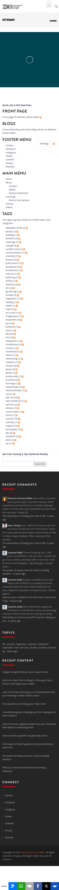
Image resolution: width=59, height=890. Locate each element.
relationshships (13, 390)
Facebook (10, 148)
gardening (11, 291)
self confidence (13, 400)
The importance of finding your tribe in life (24, 515)
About (9, 182)
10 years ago (19, 573)
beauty (9, 231)
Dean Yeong (13, 525)
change (9, 245)
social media (12, 411)
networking (11, 358)
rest (8, 393)
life (7, 333)
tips (7, 432)
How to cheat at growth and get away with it (24, 735)
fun (7, 287)
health (9, 305)
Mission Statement (18, 193)
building (10, 234)
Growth (9, 295)
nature (9, 354)
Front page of (21, 117)
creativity (10, 256)
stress (9, 415)
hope (8, 309)
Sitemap (10, 166)
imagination (12, 316)
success (10, 418)
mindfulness (12, 344)
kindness (10, 326)
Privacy (9, 163)
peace (9, 369)
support (10, 425)
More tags (12, 651)
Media (12, 189)
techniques (11, 429)
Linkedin (10, 159)
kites (8, 330)
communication (14, 252)
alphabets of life (14, 227)
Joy (7, 323)
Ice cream (11, 312)
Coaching (10, 196)
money (9, 348)
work (8, 439)
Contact (10, 145)
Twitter (9, 155)
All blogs (44, 143)
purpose (10, 379)
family (9, 280)
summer (10, 422)
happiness (11, 298)
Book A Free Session (19, 200)
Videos (9, 207)
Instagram (11, 152)
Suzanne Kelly (14, 552)
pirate (9, 372)
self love (10, 404)
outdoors (10, 362)
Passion (10, 365)
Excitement (11, 270)
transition (11, 436)
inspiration (11, 319)
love (8, 337)
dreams (10, 259)
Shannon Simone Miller (20, 498)
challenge (10, 241)
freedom (10, 284)
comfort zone (12, 249)
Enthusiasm (12, 263)
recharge (10, 383)
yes (7, 443)
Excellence (11, 266)
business (10, 238)
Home (53, 20)
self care (10, 397)
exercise (10, 273)
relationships (12, 386)
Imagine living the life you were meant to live (25, 671)
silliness (10, 407)
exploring (10, 277)
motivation (11, 351)
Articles (9, 203)
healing (9, 302)
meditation (11, 340)
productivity (12, 376)
